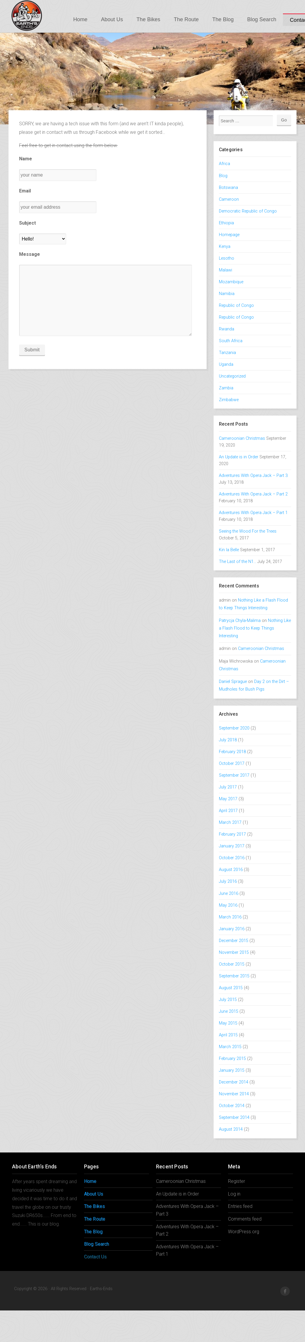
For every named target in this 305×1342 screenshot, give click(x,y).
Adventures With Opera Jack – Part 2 (253, 494)
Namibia (226, 293)
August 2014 (231, 1129)
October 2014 (231, 1105)
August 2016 (231, 869)
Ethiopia (226, 222)
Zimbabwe (229, 399)
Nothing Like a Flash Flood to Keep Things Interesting (255, 628)
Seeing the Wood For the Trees (247, 531)
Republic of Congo (236, 305)
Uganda (226, 364)
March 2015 (230, 1046)
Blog (223, 175)
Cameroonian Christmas (242, 438)
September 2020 (234, 728)
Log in (234, 1194)
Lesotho (226, 258)
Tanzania (227, 352)
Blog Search (261, 19)
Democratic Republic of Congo (248, 211)
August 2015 (231, 987)
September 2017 (234, 775)
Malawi (225, 270)
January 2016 (231, 928)
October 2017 (231, 763)
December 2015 (233, 940)
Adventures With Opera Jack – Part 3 (253, 475)
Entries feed (240, 1206)
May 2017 (228, 798)
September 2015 (234, 976)
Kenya (224, 246)
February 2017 (232, 834)
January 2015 (231, 1070)
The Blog (223, 19)
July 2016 (228, 881)
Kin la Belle (229, 549)
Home (80, 19)
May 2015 (228, 1023)
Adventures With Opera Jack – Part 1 (253, 512)
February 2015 (232, 1058)
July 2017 (228, 787)
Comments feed (245, 1219)
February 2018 (232, 751)
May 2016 (228, 905)
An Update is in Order (238, 457)
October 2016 (231, 857)
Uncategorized (232, 376)
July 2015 (228, 999)
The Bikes (148, 19)
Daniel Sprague (233, 681)
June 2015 (228, 1011)
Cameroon (229, 199)
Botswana (228, 187)
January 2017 (231, 846)
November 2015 (234, 952)
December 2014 (233, 1082)
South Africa (230, 340)
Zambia (226, 388)
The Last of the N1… (237, 561)
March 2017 (230, 822)
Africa (224, 163)
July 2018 (228, 739)
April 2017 (228, 810)
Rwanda (226, 329)
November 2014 (234, 1093)
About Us (112, 19)
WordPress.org (243, 1231)
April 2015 (228, 1035)
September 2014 (234, 1117)
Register (236, 1181)
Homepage (229, 234)
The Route (186, 19)
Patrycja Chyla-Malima (240, 620)
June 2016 (228, 893)
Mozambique (231, 281)
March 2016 (230, 917)
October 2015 (231, 964)
